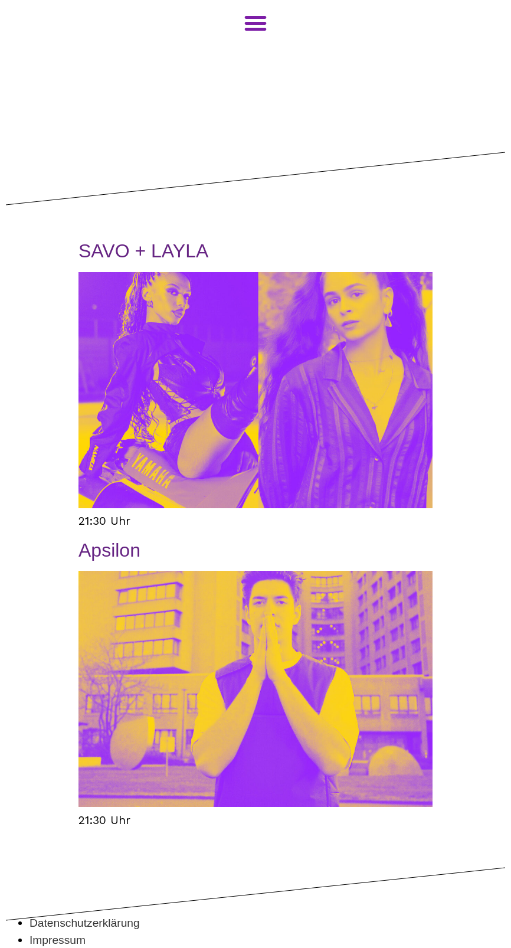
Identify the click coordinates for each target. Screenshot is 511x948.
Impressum (58, 940)
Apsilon (109, 550)
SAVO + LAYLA (143, 250)
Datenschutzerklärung (85, 923)
